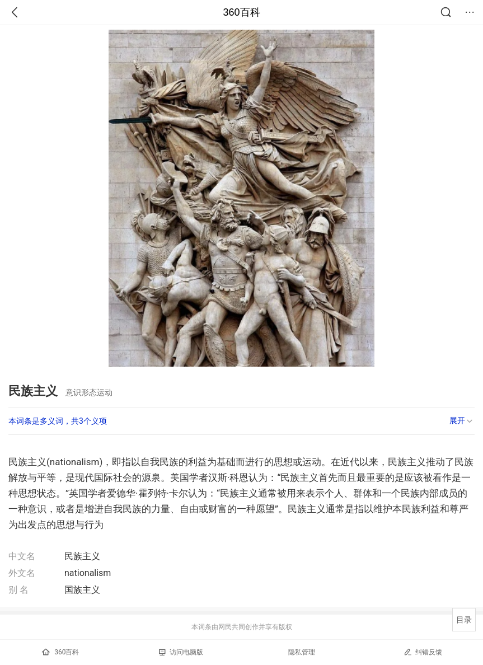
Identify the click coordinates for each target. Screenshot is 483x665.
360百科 (241, 12)
